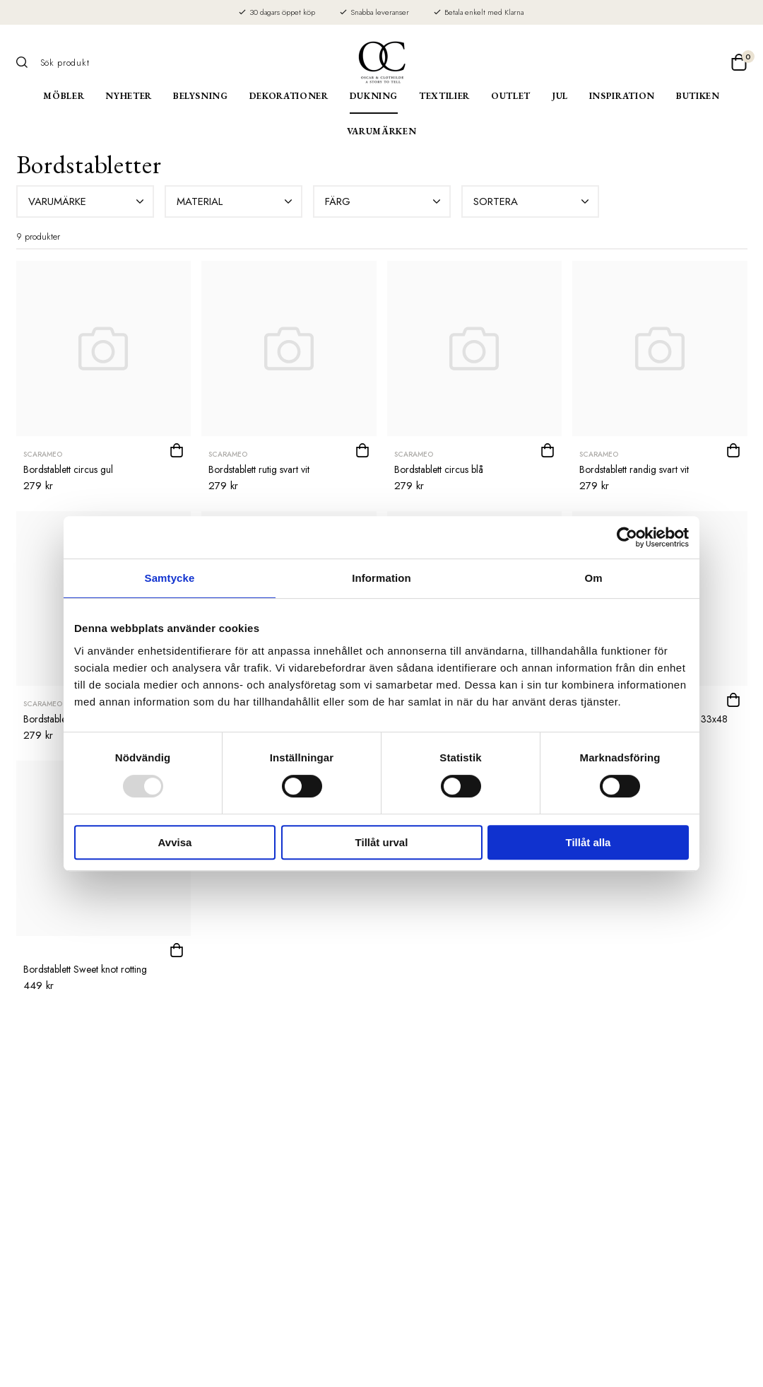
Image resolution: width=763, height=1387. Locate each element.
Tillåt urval (381, 842)
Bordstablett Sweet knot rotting (85, 969)
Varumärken (382, 131)
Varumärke (87, 201)
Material (236, 201)
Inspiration (622, 96)
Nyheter (128, 96)
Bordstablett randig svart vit (634, 469)
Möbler (63, 96)
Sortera (532, 201)
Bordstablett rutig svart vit (258, 469)
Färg (384, 201)
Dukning (374, 96)
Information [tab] (381, 578)
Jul (560, 96)
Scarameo (42, 454)
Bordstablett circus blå (438, 469)
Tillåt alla (588, 842)
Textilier (444, 96)
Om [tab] (593, 578)
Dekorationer (289, 96)
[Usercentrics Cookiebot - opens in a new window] (627, 537)
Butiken (698, 96)
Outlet (511, 96)
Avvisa (175, 842)
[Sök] (26, 62)
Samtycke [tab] (170, 578)
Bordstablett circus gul (68, 469)
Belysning (200, 96)
